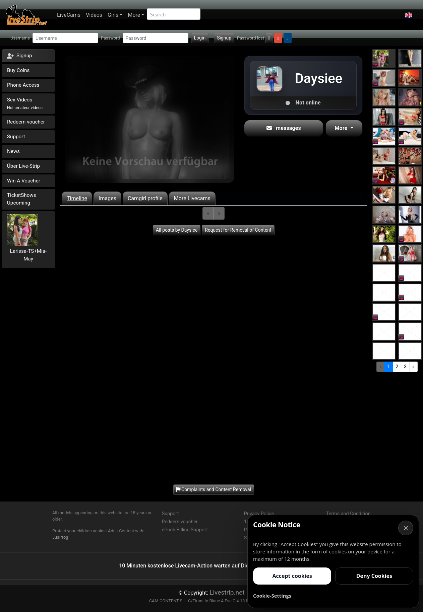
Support (16, 137)
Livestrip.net (227, 592)
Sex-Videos (25, 103)
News (13, 151)
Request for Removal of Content (238, 230)
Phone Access (23, 85)
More (134, 15)
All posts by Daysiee (176, 230)
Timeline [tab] (77, 198)
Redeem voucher (26, 122)
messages (283, 128)
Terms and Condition (348, 514)
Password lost (250, 38)
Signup (224, 38)
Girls (113, 15)
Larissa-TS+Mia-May (28, 255)
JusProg (60, 537)
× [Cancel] (406, 528)
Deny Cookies (374, 576)
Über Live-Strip (23, 166)
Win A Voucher (23, 181)
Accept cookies (292, 576)
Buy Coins (18, 70)
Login (200, 38)
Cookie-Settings (272, 595)
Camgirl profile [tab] (145, 198)
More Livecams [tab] (192, 198)
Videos (94, 15)
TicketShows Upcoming (21, 199)
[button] (409, 15)
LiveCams (68, 15)
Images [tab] (107, 198)
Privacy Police (259, 514)
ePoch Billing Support (185, 530)
